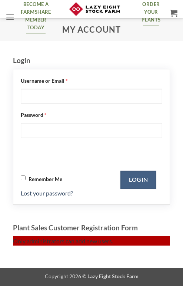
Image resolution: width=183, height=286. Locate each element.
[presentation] (77, 156)
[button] (10, 17)
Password (34, 115)
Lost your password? (47, 193)
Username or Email (44, 81)
